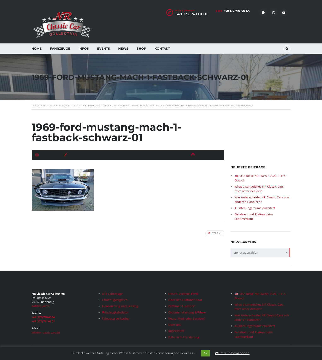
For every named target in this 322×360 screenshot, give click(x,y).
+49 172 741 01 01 (191, 14)
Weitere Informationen (232, 353)
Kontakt (162, 48)
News (123, 48)
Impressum (176, 331)
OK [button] (205, 353)
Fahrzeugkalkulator (115, 312)
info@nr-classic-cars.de (46, 332)
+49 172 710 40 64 (236, 11)
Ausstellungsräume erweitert (255, 208)
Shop (141, 48)
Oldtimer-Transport (181, 306)
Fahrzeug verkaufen (116, 318)
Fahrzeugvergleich (115, 300)
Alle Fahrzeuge (112, 294)
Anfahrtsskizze (40, 306)
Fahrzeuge (60, 48)
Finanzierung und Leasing (120, 306)
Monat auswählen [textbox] (245, 253)
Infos (83, 48)
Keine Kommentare (208, 155)
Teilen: (214, 233)
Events (103, 48)
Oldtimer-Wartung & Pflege (187, 312)
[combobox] (260, 253)
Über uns (174, 325)
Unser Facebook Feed (183, 294)
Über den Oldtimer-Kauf (185, 300)
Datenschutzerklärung (183, 337)
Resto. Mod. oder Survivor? (186, 318)
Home (36, 48)
